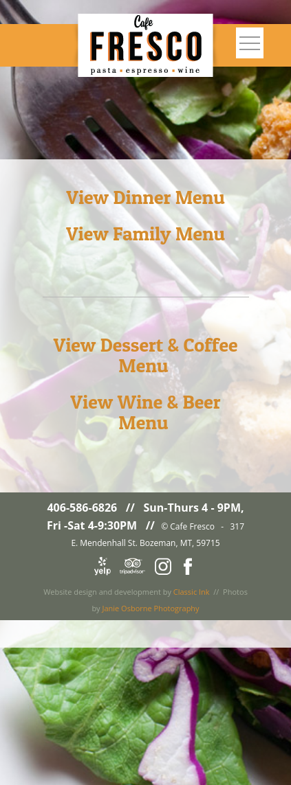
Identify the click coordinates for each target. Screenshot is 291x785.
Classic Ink (191, 592)
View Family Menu (145, 233)
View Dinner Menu (145, 197)
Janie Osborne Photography (150, 608)
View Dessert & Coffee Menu (146, 355)
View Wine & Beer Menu (145, 412)
